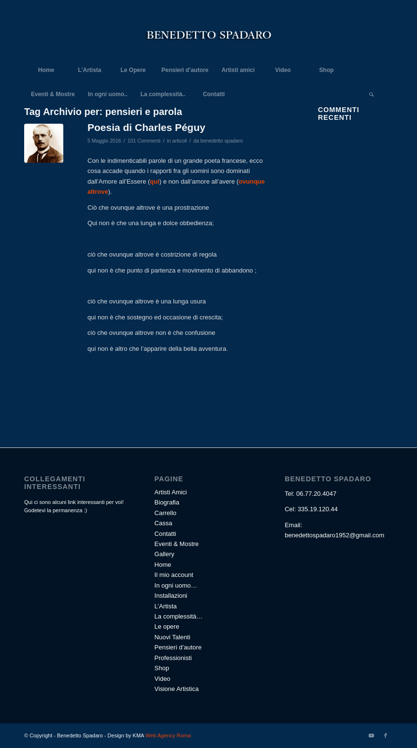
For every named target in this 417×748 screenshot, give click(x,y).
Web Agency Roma (167, 735)
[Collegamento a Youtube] (371, 735)
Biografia (167, 502)
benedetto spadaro (222, 141)
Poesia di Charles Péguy (146, 127)
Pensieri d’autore (178, 647)
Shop (162, 668)
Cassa (164, 523)
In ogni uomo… (176, 585)
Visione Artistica (177, 688)
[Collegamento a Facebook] (385, 735)
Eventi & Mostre (177, 543)
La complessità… (179, 616)
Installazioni (171, 595)
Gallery (164, 554)
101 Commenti (144, 141)
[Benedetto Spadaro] (208, 36)
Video (163, 678)
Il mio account (174, 574)
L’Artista (166, 606)
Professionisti (173, 658)
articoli (180, 141)
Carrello (166, 513)
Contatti (165, 533)
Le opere (167, 626)
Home (163, 564)
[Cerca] (371, 94)
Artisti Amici (171, 492)
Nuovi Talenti (172, 637)
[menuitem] (46, 70)
